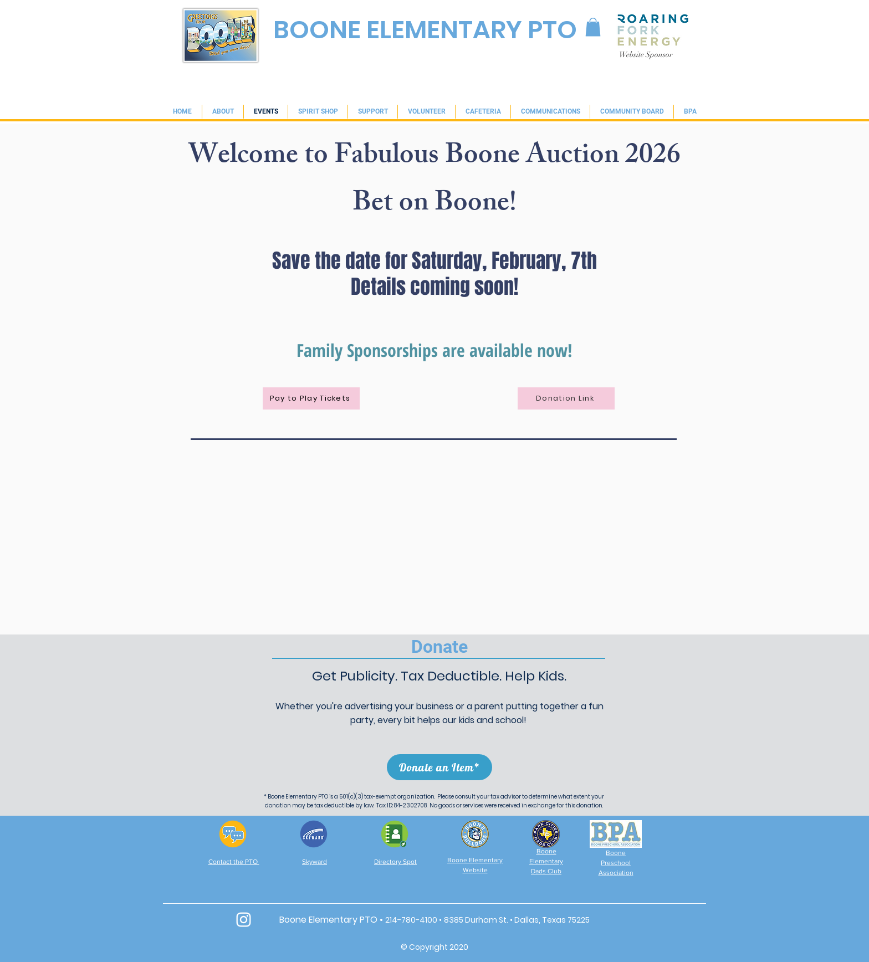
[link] (593, 27)
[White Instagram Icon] (243, 919)
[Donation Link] (566, 398)
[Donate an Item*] (439, 767)
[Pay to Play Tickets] (311, 398)
